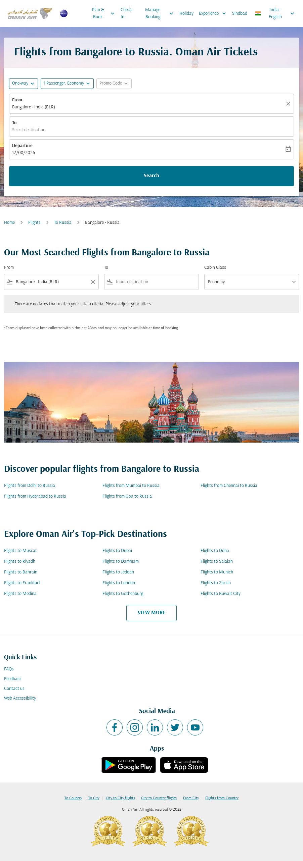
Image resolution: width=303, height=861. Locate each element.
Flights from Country (222, 798)
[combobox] (51, 282)
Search (151, 176)
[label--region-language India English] (275, 13)
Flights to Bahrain (20, 572)
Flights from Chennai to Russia (229, 485)
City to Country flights (159, 798)
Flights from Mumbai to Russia (131, 485)
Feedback (12, 678)
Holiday (186, 13)
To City (93, 798)
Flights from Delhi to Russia (29, 485)
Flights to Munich (217, 572)
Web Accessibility (20, 698)
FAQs (9, 669)
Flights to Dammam (120, 561)
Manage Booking (160, 13)
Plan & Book (105, 13)
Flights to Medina (20, 593)
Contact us (14, 688)
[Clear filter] (92, 282)
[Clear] (289, 103)
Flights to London (118, 583)
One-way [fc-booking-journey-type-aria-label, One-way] (20, 83)
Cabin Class (215, 267)
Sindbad (239, 13)
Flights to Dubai (117, 550)
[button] (67, 83)
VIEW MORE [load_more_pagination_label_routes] (151, 612)
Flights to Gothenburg (122, 593)
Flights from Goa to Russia (127, 496)
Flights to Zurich (216, 583)
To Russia (63, 222)
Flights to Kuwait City (221, 593)
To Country (73, 798)
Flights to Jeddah (118, 572)
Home (9, 222)
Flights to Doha (215, 550)
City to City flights (120, 798)
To (14, 122)
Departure (22, 145)
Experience (214, 13)
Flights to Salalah (217, 561)
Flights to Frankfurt (22, 583)
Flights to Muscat (20, 550)
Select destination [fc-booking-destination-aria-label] (28, 130)
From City (191, 798)
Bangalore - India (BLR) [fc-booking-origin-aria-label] (33, 107)
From (17, 100)
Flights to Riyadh (19, 561)
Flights (34, 222)
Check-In (127, 13)
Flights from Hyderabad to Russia (35, 496)
